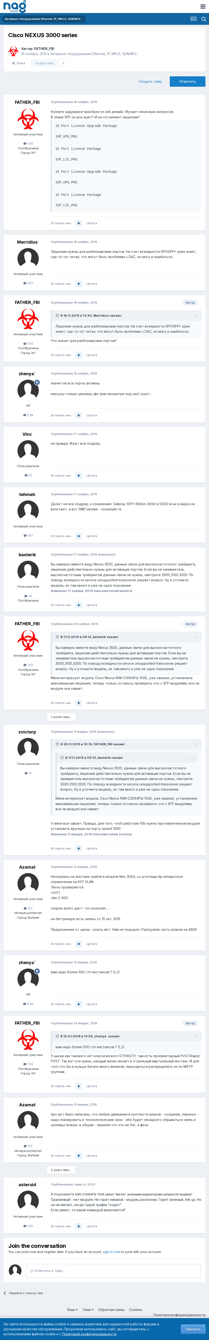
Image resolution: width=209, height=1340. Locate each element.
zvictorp (27, 731)
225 (28, 1226)
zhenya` (27, 373)
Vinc (27, 434)
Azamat (27, 867)
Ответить (187, 81)
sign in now (111, 1252)
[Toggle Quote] (58, 315)
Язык (72, 1310)
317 (28, 908)
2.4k (28, 415)
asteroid (27, 1184)
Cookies (135, 1310)
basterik (27, 554)
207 (28, 283)
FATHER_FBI (44, 49)
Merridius (27, 242)
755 (28, 143)
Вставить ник (61, 223)
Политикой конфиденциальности (89, 1334)
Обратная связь (111, 1310)
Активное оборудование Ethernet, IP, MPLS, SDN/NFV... (94, 54)
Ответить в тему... (47, 1271)
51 (28, 475)
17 (28, 773)
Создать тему (150, 81)
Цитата (92, 223)
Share (18, 63)
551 (28, 535)
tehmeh (27, 494)
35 (28, 596)
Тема (88, 1310)
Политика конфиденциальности (179, 1315)
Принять (193, 1329)
